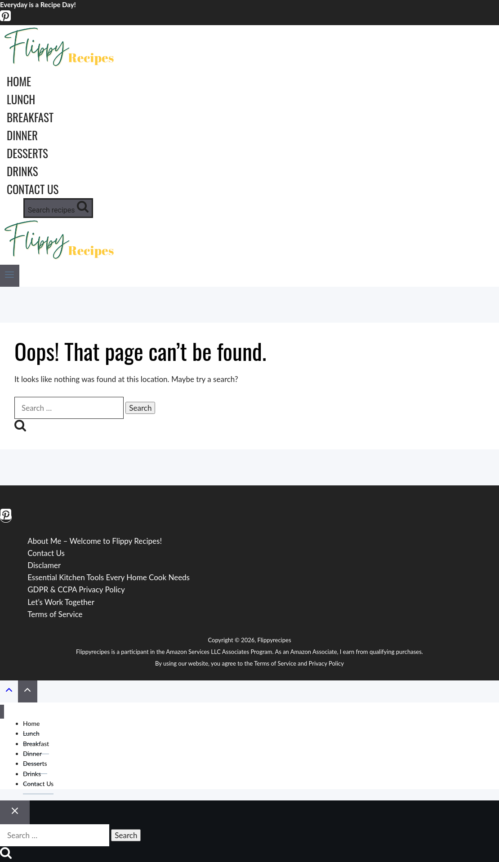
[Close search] (15, 812)
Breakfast (30, 117)
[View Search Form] (58, 208)
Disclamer (44, 565)
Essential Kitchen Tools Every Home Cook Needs (108, 577)
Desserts (27, 153)
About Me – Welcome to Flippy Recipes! (94, 541)
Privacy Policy (326, 663)
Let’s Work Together (60, 602)
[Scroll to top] (9, 692)
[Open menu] (9, 276)
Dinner (22, 135)
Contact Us (32, 189)
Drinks (22, 171)
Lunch (21, 99)
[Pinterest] (5, 19)
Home (19, 81)
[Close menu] (2, 712)
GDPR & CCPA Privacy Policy (76, 589)
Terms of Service (54, 614)
